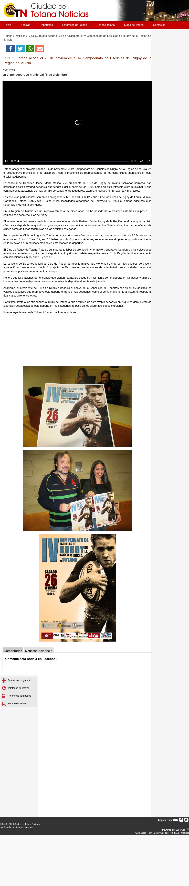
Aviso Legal (140, 833)
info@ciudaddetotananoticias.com (16, 827)
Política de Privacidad (158, 833)
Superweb (180, 830)
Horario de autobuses (16, 696)
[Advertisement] (77, 340)
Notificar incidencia (38, 651)
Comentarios (13, 651)
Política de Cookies (179, 833)
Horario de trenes (14, 704)
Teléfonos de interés (15, 688)
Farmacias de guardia (16, 680)
